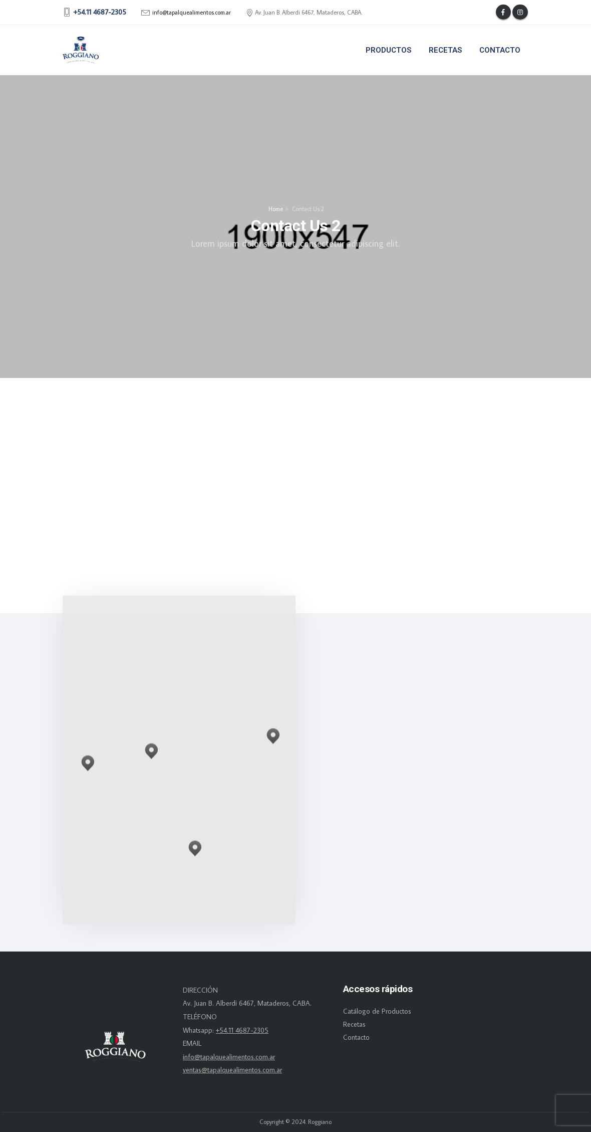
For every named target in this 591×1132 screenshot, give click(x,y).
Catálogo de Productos (377, 1011)
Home (275, 209)
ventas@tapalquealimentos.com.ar (232, 1069)
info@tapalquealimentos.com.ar (191, 12)
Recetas (445, 50)
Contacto (499, 50)
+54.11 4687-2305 (242, 1030)
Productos (388, 50)
